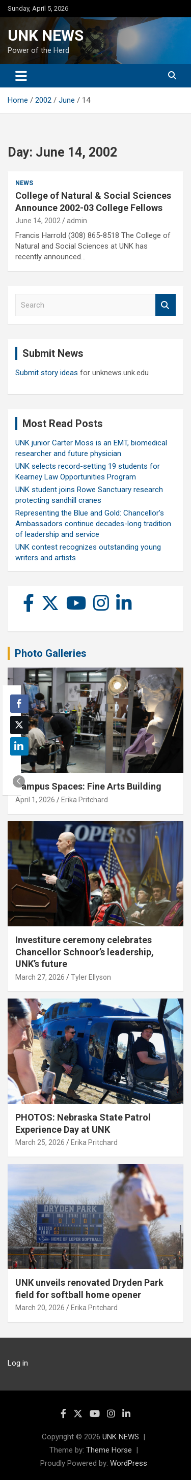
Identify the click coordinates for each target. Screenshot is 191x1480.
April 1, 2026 (35, 800)
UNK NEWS (46, 35)
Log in (18, 1363)
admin (77, 221)
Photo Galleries (51, 653)
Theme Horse (109, 1450)
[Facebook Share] (19, 703)
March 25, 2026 (40, 1142)
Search (165, 305)
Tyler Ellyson (91, 977)
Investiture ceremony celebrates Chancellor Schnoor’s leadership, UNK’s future (84, 951)
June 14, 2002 (38, 221)
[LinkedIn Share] (19, 746)
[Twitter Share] (19, 725)
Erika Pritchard (84, 800)
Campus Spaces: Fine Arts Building (88, 786)
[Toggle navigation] (21, 75)
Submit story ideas (46, 372)
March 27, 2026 (40, 977)
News (24, 183)
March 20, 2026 (40, 1308)
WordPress (128, 1463)
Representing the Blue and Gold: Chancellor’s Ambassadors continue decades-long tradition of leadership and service (93, 523)
